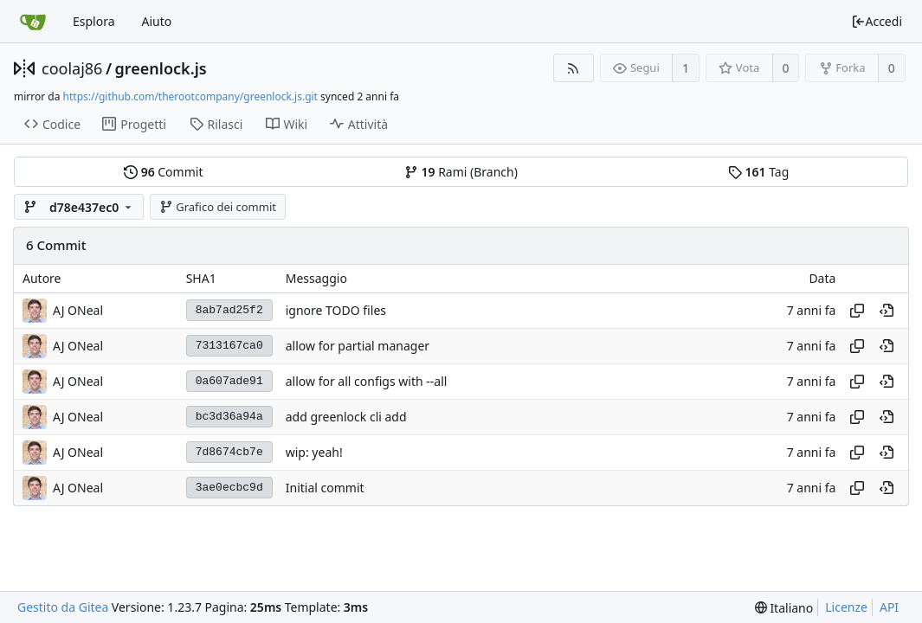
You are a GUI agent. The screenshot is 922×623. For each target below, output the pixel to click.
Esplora (94, 21)
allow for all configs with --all (367, 381)
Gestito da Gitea (62, 607)
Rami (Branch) (461, 172)
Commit (163, 172)
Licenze (846, 607)
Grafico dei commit (217, 207)
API (889, 607)
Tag (758, 172)
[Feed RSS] (573, 68)
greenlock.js (161, 68)
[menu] (784, 608)
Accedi (876, 21)
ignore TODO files (336, 310)
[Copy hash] (857, 311)
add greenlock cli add (346, 416)
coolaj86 (72, 68)
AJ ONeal (78, 310)
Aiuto (157, 21)
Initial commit (325, 487)
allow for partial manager (357, 345)
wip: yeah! (314, 452)
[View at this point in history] (886, 311)
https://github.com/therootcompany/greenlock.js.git (190, 96)
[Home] (33, 21)
